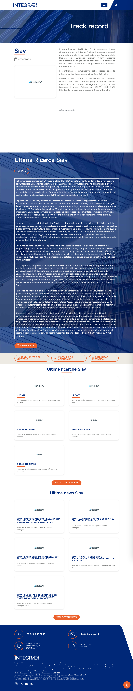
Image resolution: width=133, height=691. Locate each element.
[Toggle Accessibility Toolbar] (127, 685)
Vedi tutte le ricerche (66, 483)
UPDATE (21, 171)
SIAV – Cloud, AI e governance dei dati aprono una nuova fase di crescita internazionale (37, 596)
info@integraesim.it (89, 634)
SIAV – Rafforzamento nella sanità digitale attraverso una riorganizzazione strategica (38, 520)
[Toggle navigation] (104, 5)
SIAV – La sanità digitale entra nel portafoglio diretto (93, 520)
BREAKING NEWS (26, 430)
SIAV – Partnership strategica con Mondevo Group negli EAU (38, 558)
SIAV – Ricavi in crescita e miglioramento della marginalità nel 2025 (93, 559)
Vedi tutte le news (66, 617)
